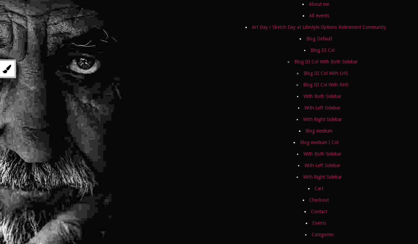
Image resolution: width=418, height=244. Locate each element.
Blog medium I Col (319, 142)
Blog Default (319, 38)
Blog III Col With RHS (326, 84)
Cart (319, 188)
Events (319, 223)
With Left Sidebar (322, 107)
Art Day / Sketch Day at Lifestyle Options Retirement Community (319, 27)
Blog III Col (323, 50)
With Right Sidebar (322, 119)
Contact (319, 211)
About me (319, 4)
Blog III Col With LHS (325, 73)
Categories (323, 234)
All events (319, 15)
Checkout (319, 200)
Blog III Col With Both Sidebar (326, 61)
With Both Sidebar (322, 96)
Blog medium (319, 131)
